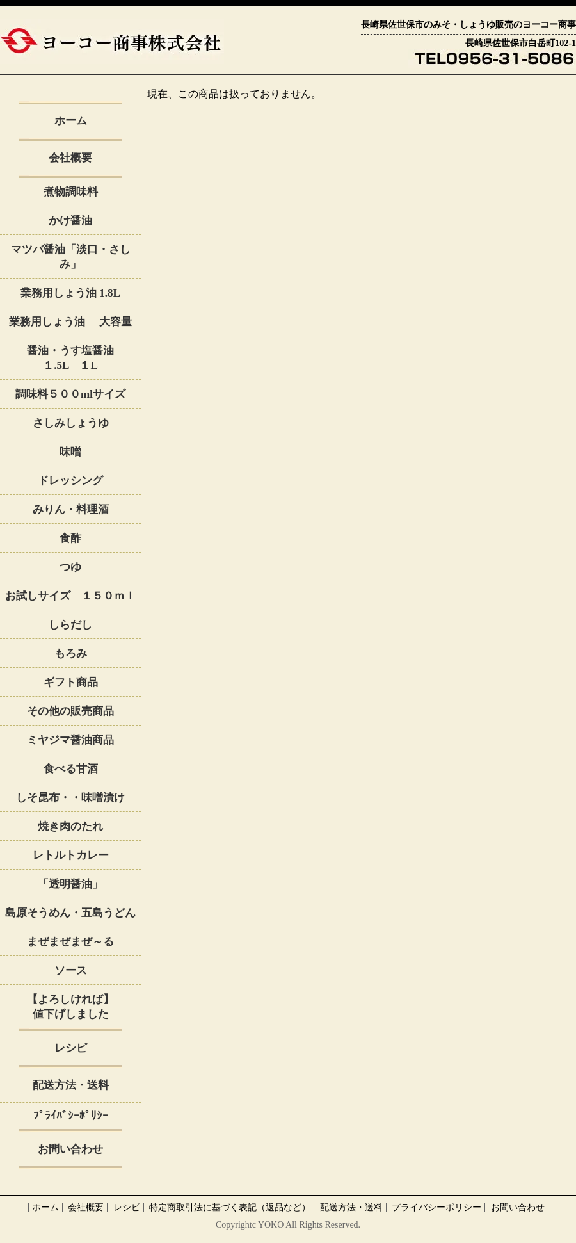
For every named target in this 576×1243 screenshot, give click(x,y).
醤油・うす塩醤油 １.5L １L (84, 358)
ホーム (70, 121)
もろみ (70, 653)
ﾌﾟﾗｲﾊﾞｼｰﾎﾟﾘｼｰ (70, 1116)
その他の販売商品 (70, 711)
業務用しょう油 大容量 (70, 322)
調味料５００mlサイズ (70, 394)
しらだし (70, 625)
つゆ (70, 567)
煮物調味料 (71, 192)
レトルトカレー (71, 855)
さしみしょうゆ (71, 423)
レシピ (70, 1048)
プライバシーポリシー (436, 1207)
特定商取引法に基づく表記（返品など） (229, 1207)
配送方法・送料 (71, 1085)
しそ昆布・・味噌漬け (70, 798)
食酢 (70, 538)
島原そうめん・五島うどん (70, 913)
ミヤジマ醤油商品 (70, 740)
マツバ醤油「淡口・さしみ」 (71, 256)
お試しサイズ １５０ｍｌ (70, 596)
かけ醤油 (76, 221)
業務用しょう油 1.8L (70, 293)
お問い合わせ (70, 1149)
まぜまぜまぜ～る (70, 942)
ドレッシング (70, 481)
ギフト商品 (71, 682)
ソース (70, 970)
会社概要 (70, 158)
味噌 (70, 452)
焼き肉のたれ (70, 826)
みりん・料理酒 (71, 509)
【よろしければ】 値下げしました (84, 1006)
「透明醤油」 (70, 884)
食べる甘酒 (71, 769)
